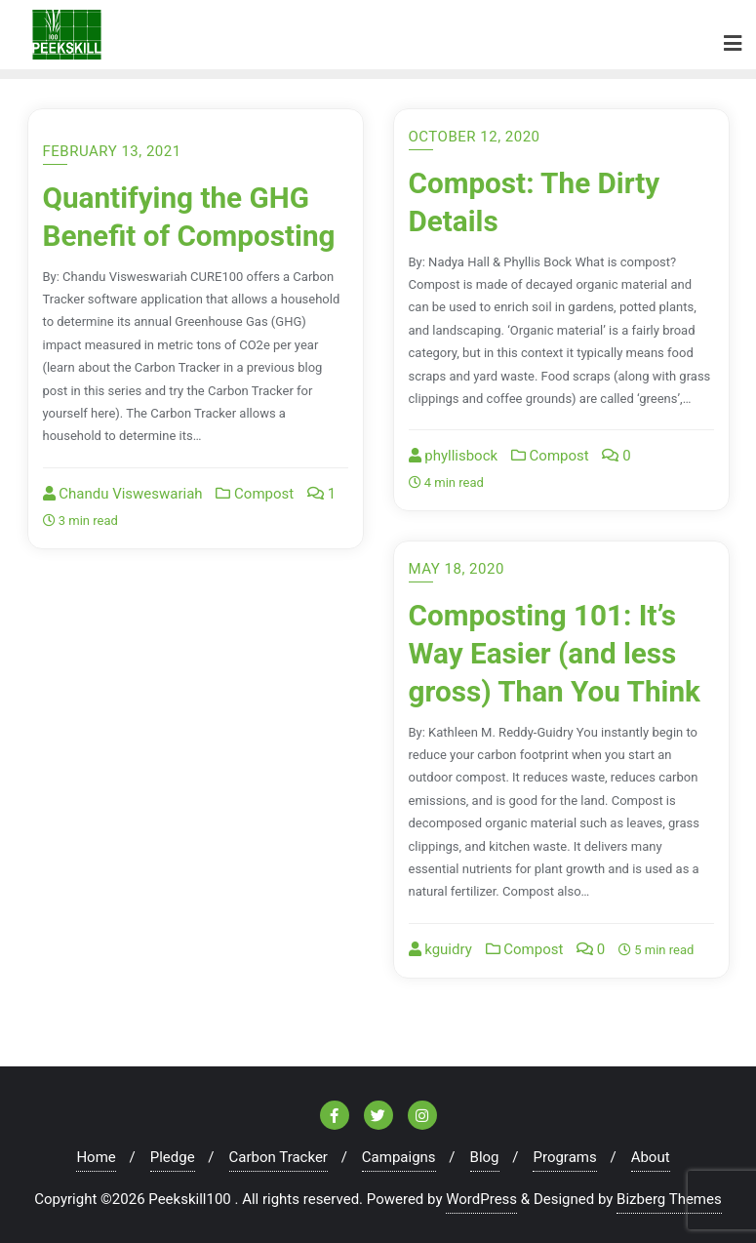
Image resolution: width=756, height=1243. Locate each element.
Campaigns (399, 1157)
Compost (255, 493)
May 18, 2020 (456, 569)
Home (95, 1157)
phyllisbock (453, 455)
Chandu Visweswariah (123, 493)
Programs (564, 1157)
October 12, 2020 (474, 136)
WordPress (481, 1199)
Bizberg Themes (669, 1199)
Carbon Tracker (278, 1157)
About (650, 1157)
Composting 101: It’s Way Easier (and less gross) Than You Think (554, 652)
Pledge (172, 1157)
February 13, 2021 (112, 151)
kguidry (440, 949)
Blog (484, 1157)
